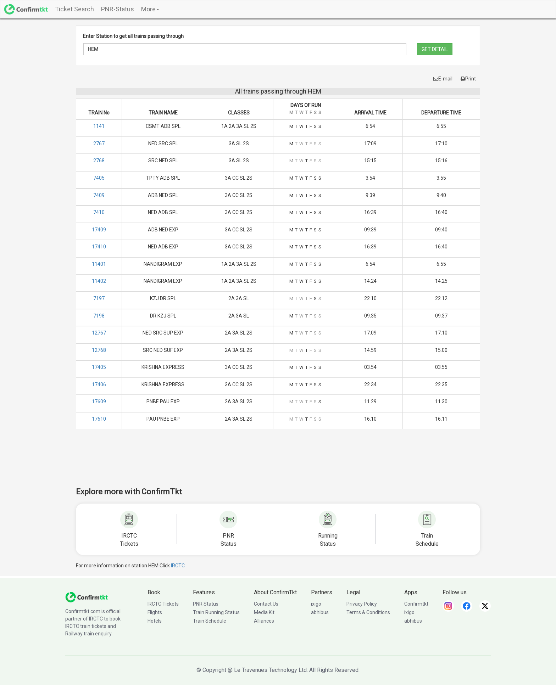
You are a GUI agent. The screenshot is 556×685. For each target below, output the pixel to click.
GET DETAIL (435, 49)
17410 (99, 246)
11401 (99, 264)
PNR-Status (117, 9)
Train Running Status (216, 612)
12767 (99, 333)
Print (468, 79)
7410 (99, 212)
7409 (99, 195)
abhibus (320, 612)
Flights (155, 612)
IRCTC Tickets (163, 604)
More (150, 9)
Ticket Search (74, 9)
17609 (99, 401)
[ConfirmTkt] (86, 597)
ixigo (316, 604)
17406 (99, 384)
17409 (99, 229)
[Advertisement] (278, 463)
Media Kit (264, 612)
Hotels (155, 621)
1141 (99, 126)
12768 (99, 350)
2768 (99, 160)
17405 (99, 367)
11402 (99, 281)
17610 (99, 419)
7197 (99, 298)
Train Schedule (209, 621)
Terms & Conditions (368, 612)
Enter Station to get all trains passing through (133, 36)
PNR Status (205, 604)
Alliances (264, 621)
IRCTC (178, 565)
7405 (99, 178)
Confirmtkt (416, 604)
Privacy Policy (361, 604)
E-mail (442, 79)
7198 (99, 316)
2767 (99, 143)
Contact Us (266, 604)
